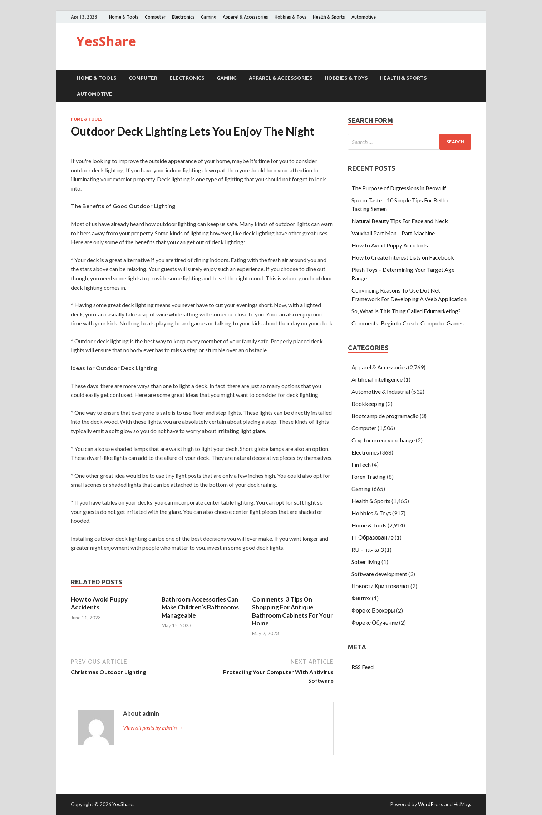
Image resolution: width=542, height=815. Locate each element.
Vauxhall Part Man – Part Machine (393, 233)
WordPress (430, 804)
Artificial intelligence (377, 379)
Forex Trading (368, 476)
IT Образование (372, 537)
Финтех (361, 598)
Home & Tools (123, 17)
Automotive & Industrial (380, 391)
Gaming (208, 17)
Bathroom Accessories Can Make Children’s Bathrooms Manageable (200, 607)
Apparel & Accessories (245, 17)
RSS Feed (362, 666)
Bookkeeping (368, 403)
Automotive (363, 17)
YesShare (106, 41)
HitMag (462, 804)
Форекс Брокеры (373, 610)
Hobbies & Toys (290, 17)
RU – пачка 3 (367, 549)
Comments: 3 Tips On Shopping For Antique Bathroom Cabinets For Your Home (292, 611)
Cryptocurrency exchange (383, 440)
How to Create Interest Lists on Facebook (402, 257)
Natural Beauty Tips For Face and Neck (399, 220)
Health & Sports (329, 17)
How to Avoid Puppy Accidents (99, 603)
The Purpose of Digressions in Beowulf (398, 188)
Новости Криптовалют (380, 586)
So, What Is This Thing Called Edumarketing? (406, 311)
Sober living (365, 561)
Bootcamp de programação (385, 415)
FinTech (361, 464)
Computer (155, 17)
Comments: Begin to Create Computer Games (407, 323)
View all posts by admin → (153, 727)
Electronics (183, 17)
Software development (379, 573)
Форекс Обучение (374, 622)
